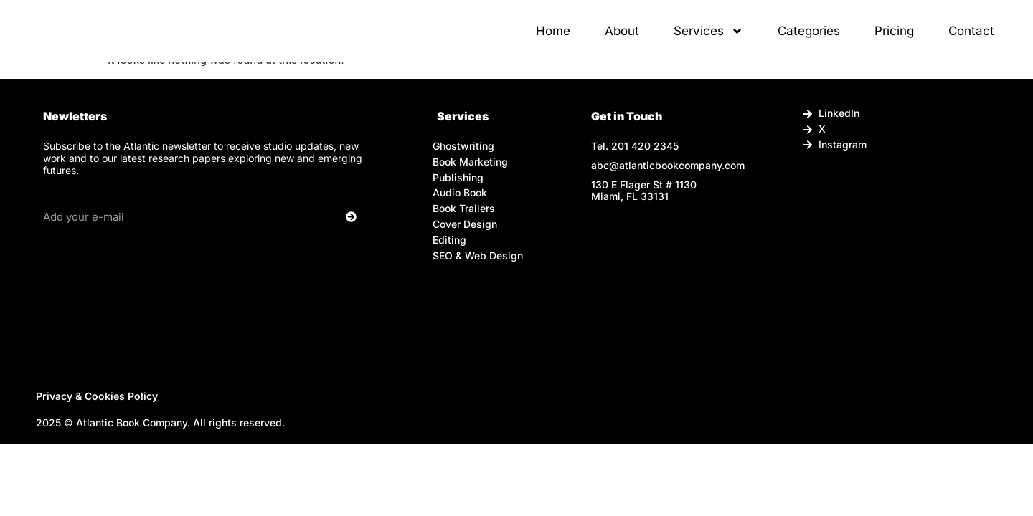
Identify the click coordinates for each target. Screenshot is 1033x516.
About (622, 41)
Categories (809, 41)
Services (708, 41)
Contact (971, 41)
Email (57, 196)
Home (553, 41)
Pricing (894, 41)
